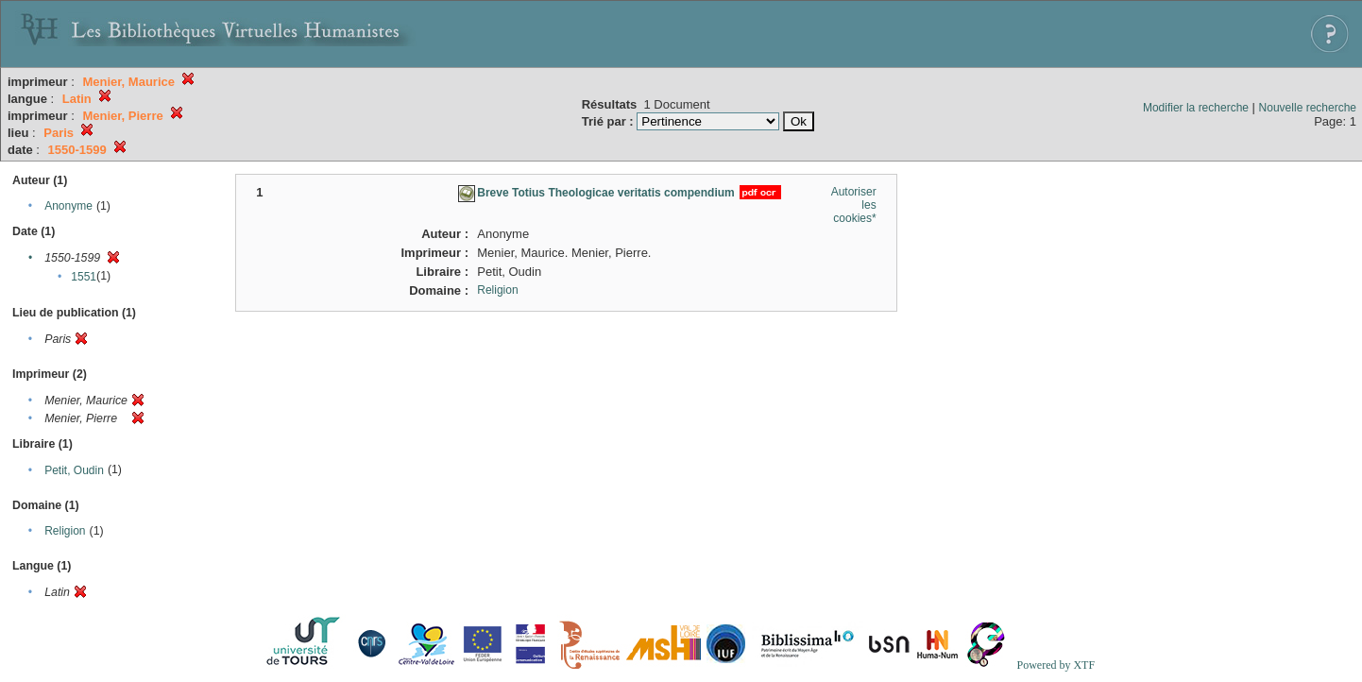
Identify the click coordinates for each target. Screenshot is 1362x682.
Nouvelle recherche (1307, 107)
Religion (64, 530)
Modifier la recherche (1196, 107)
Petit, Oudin (74, 470)
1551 (83, 276)
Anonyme (68, 206)
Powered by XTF (1055, 665)
